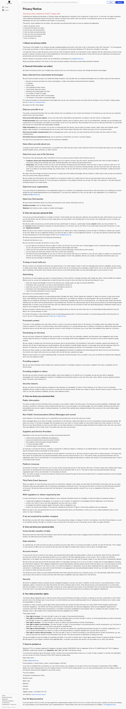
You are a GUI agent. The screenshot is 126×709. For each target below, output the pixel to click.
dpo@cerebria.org (32, 660)
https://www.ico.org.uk (38, 694)
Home (5, 7)
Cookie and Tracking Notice (36, 102)
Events (5, 10)
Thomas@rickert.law (109, 704)
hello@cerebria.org (77, 59)
